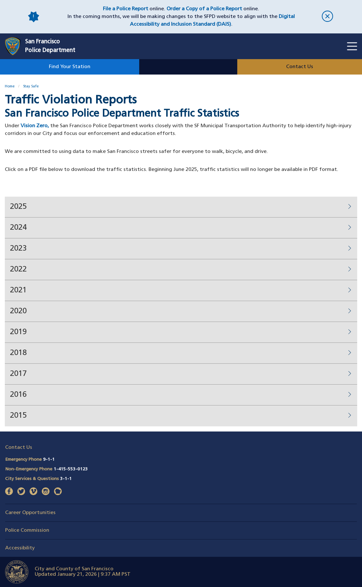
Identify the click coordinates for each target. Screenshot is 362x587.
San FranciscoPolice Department (50, 46)
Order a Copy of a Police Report (204, 9)
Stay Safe (31, 86)
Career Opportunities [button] (30, 512)
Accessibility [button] (20, 548)
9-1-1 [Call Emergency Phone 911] (49, 459)
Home (9, 86)
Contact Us (299, 66)
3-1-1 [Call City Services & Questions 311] (66, 478)
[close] (327, 17)
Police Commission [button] (27, 530)
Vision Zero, (35, 126)
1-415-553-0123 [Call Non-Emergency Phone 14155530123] (71, 469)
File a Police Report (125, 9)
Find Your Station (69, 66)
